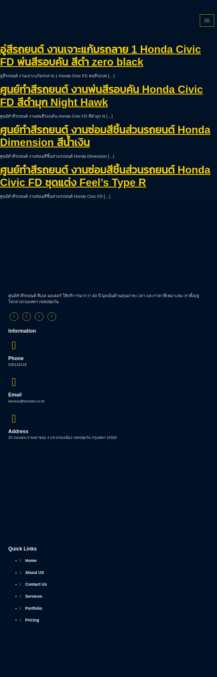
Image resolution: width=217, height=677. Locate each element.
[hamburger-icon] (207, 20)
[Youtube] (52, 316)
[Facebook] (14, 316)
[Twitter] (26, 316)
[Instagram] (39, 316)
